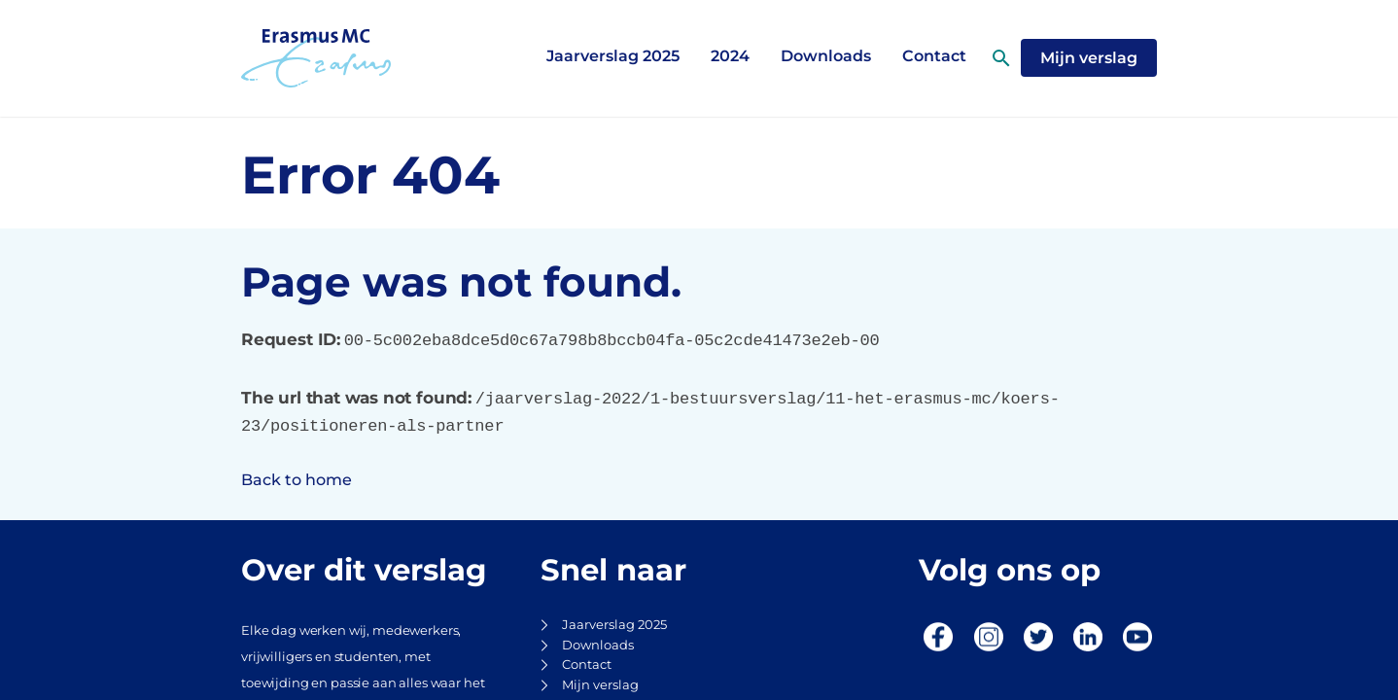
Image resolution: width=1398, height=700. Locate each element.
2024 (730, 56)
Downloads (826, 56)
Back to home (296, 480)
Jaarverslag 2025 (613, 56)
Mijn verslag (600, 685)
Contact (587, 664)
